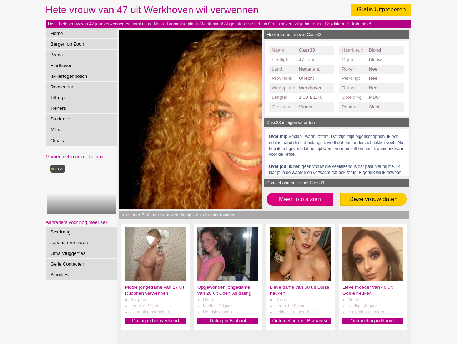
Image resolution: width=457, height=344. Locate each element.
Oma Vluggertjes (67, 253)
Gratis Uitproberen (381, 9)
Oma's (57, 140)
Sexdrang (60, 232)
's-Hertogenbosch (68, 76)
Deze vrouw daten (373, 199)
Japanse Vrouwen (69, 242)
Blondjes (59, 274)
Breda (56, 54)
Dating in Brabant (228, 320)
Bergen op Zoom (67, 44)
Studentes (60, 119)
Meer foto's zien (300, 199)
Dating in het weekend (155, 320)
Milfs (55, 129)
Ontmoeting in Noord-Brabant (372, 321)
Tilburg (57, 97)
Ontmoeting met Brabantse (300, 320)
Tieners (58, 108)
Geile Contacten (67, 264)
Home (56, 33)
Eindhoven (61, 65)
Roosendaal (62, 86)
